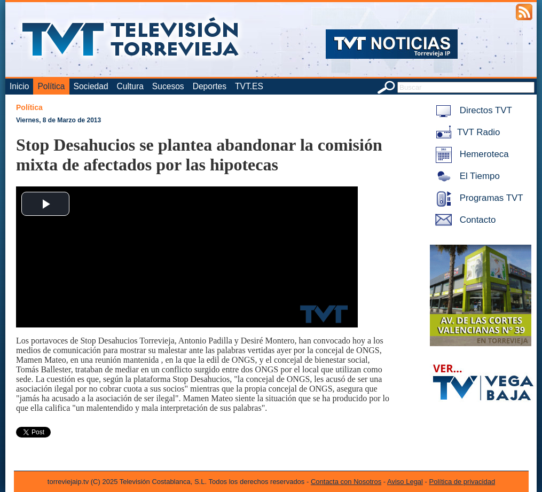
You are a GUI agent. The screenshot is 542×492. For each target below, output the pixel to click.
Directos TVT (471, 110)
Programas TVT (477, 198)
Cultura (130, 86)
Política (51, 86)
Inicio (19, 86)
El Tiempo (465, 176)
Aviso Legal (405, 482)
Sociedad (91, 86)
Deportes (209, 86)
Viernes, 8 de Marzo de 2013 (58, 120)
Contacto (463, 220)
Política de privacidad (462, 482)
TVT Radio (465, 132)
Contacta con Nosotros (346, 482)
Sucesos (168, 86)
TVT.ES (249, 86)
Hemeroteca (470, 154)
